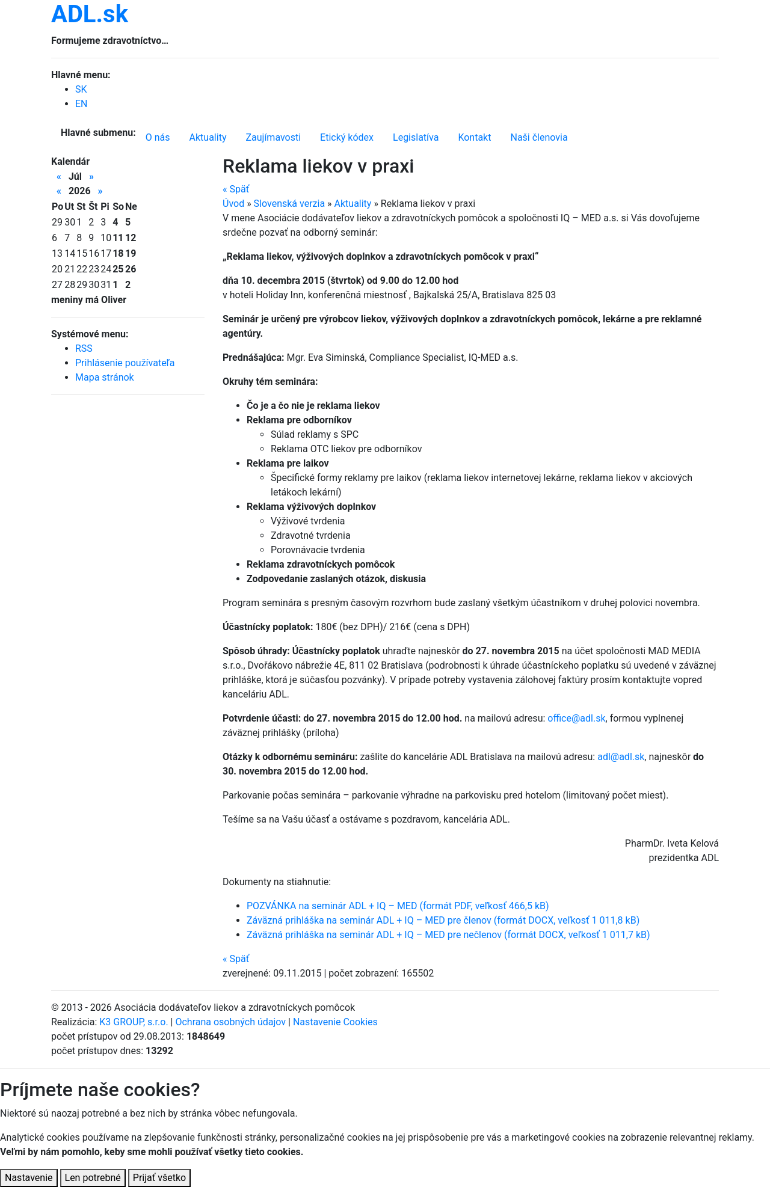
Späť (236, 189)
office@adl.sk (576, 718)
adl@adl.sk (620, 756)
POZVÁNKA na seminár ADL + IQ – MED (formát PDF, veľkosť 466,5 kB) (398, 906)
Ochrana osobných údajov (230, 1022)
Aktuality (208, 137)
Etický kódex (347, 137)
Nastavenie (29, 1177)
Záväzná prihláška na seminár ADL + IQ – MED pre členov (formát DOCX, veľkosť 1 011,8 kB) (443, 920)
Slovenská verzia (289, 203)
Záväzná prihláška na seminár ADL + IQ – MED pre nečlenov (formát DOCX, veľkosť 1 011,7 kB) (448, 934)
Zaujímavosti (273, 137)
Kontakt (474, 137)
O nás (158, 137)
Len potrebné (93, 1177)
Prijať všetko (159, 1177)
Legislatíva (416, 137)
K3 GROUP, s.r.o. (133, 1022)
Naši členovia (538, 137)
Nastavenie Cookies (335, 1022)
